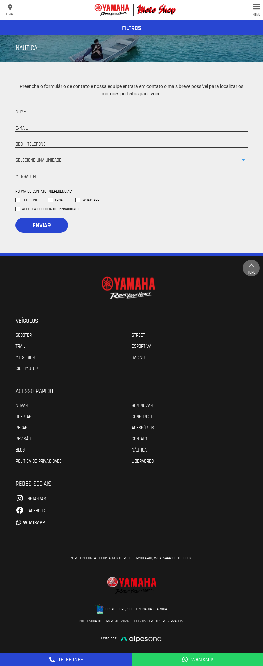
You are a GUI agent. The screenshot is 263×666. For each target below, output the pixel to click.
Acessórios (143, 427)
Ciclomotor (26, 368)
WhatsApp (90, 199)
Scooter (23, 335)
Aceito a (51, 208)
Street (138, 335)
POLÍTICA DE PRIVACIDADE (38, 461)
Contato (139, 438)
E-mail (60, 199)
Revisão (23, 438)
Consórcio (142, 416)
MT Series (25, 357)
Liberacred (143, 461)
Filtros (131, 28)
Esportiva (141, 346)
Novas (21, 405)
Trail (20, 346)
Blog (20, 449)
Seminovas (142, 405)
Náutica (139, 449)
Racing (138, 357)
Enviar (42, 225)
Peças (21, 427)
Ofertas (23, 416)
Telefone (30, 199)
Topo (251, 268)
